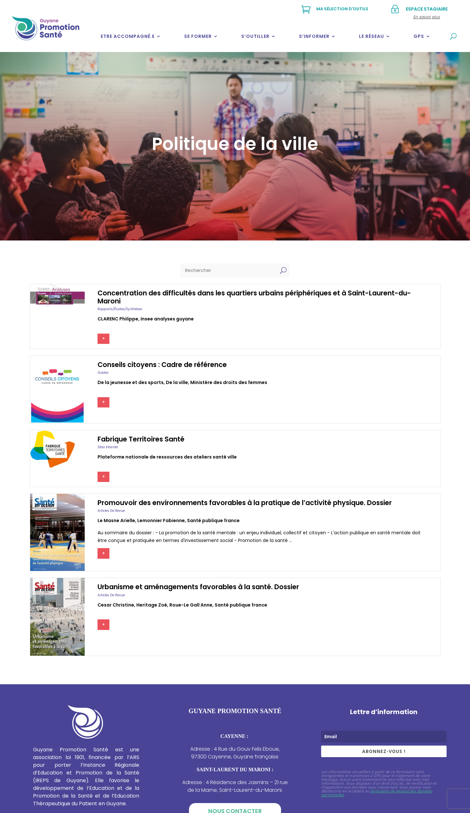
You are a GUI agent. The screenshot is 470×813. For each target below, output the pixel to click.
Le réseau (371, 36)
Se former (198, 36)
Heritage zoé (151, 605)
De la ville (177, 382)
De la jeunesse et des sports (131, 382)
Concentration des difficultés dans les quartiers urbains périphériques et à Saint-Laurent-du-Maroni (254, 297)
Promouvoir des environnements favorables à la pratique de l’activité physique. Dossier (245, 502)
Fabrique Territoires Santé (141, 439)
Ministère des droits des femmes (228, 382)
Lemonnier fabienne (161, 520)
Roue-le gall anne (190, 605)
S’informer (314, 36)
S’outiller (255, 36)
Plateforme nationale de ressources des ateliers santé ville (167, 457)
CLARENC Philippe (118, 319)
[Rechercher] (228, 270)
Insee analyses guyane (167, 319)
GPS (419, 36)
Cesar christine (116, 605)
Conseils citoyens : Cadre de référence (162, 364)
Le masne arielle (116, 520)
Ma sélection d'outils (342, 9)
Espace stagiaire (427, 9)
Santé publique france (213, 520)
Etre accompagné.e (128, 36)
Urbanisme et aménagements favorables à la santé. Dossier (198, 586)
